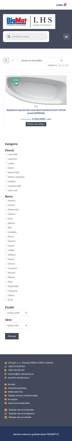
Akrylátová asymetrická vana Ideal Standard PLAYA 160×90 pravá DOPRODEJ (35, 112)
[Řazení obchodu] (40, 60)
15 (59, 65)
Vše (66, 65)
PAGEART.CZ (53, 434)
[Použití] (16, 313)
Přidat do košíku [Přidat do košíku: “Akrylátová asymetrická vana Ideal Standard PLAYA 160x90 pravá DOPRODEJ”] (35, 124)
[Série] (16, 325)
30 (63, 65)
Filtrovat (12, 336)
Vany (36, 106)
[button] (66, 36)
